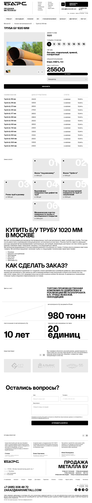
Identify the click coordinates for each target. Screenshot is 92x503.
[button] (38, 72)
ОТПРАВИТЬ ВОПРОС (60, 423)
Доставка (50, 3)
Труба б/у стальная (68, 471)
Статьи (49, 6)
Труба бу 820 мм (10, 131)
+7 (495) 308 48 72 (83, 9)
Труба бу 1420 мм (10, 146)
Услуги (39, 3)
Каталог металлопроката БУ (23, 23)
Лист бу (85, 473)
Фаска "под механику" (44, 173)
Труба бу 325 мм (10, 110)
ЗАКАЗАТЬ (46, 86)
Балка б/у (63, 19)
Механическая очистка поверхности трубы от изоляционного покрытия (45, 214)
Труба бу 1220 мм (10, 142)
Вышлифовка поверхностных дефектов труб (46, 192)
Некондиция (19, 19)
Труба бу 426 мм (10, 117)
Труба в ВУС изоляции (62, 474)
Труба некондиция (82, 471)
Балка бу (78, 473)
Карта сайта (51, 8)
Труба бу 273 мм (10, 106)
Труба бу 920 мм (10, 135)
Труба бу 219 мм (10, 103)
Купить (80, 99)
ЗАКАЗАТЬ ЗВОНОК (73, 4)
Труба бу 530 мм (10, 121)
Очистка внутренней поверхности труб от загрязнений (72, 192)
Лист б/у (83, 19)
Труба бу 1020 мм (10, 139)
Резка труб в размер (15, 194)
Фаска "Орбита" (70, 173)
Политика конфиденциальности (25, 499)
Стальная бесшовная (49, 19)
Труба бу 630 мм (10, 124)
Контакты (40, 9)
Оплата (50, 2)
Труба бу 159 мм (10, 99)
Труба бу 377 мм (10, 113)
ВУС (38, 19)
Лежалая (30, 19)
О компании (41, 6)
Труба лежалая (69, 473)
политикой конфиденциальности (40, 418)
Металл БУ (7, 23)
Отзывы (40, 8)
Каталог (40, 2)
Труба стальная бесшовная (79, 474)
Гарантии (50, 5)
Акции (39, 5)
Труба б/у (9, 19)
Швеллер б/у (73, 19)
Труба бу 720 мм (10, 128)
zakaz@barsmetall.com (68, 9)
